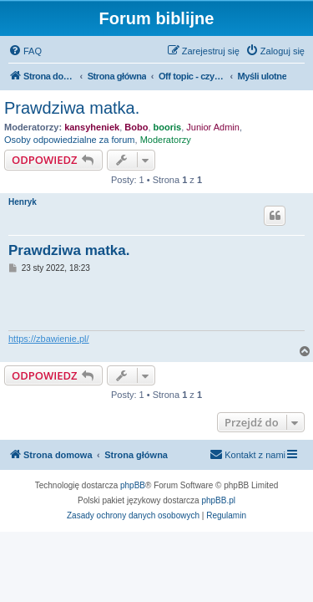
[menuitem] (25, 51)
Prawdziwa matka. (71, 108)
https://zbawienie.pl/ (48, 339)
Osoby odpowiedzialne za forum (69, 140)
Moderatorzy (165, 140)
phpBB (132, 485)
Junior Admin (213, 127)
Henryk (22, 202)
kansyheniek (91, 127)
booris (168, 127)
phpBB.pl (218, 500)
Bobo (136, 127)
